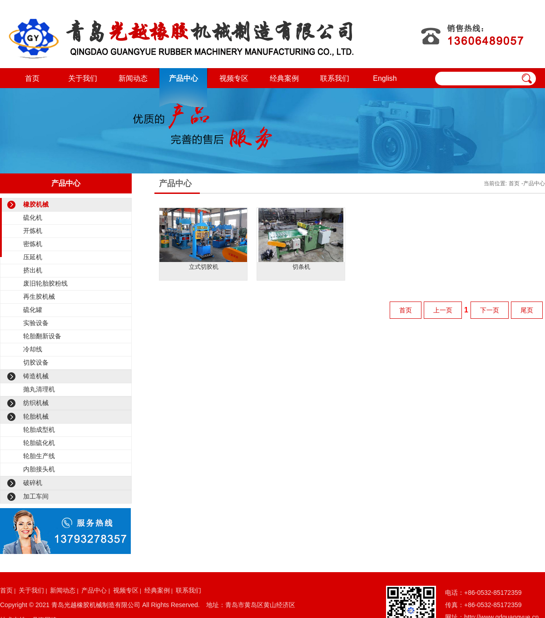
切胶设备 (36, 362)
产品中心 (183, 78)
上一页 (442, 310)
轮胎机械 (36, 416)
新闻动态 (133, 78)
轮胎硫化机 (39, 442)
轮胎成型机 (39, 429)
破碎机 (32, 482)
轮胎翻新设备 (42, 336)
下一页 (489, 310)
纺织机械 (36, 402)
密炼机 (32, 243)
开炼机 (32, 230)
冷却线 (32, 349)
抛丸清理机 (39, 389)
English (384, 78)
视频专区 (233, 78)
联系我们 (334, 78)
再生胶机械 (39, 296)
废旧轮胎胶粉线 (45, 283)
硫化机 (32, 217)
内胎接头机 (39, 469)
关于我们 (82, 78)
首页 (32, 78)
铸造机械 (36, 376)
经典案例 (284, 78)
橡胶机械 (36, 204)
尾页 (526, 310)
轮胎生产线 (39, 456)
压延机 (32, 257)
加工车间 (36, 496)
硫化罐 (32, 309)
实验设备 (36, 322)
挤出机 (32, 270)
